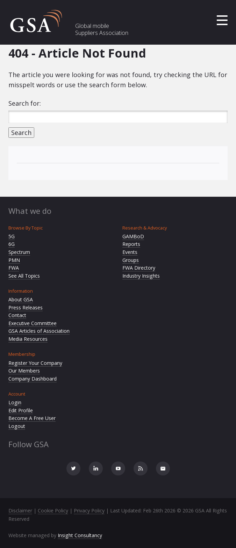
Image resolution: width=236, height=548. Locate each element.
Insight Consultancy (80, 535)
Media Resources (28, 339)
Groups (130, 260)
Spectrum (19, 252)
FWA (13, 267)
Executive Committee (32, 323)
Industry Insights (141, 275)
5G (11, 236)
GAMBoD (133, 236)
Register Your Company (35, 363)
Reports (131, 244)
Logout (16, 426)
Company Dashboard (32, 378)
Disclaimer (20, 510)
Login (14, 402)
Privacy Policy (89, 510)
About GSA (20, 299)
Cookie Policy (53, 510)
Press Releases (25, 307)
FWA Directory (138, 267)
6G (11, 244)
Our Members (24, 370)
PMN (14, 260)
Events (129, 252)
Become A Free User (32, 418)
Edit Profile (20, 410)
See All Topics (24, 275)
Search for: (24, 103)
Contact (17, 315)
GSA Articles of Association (39, 331)
